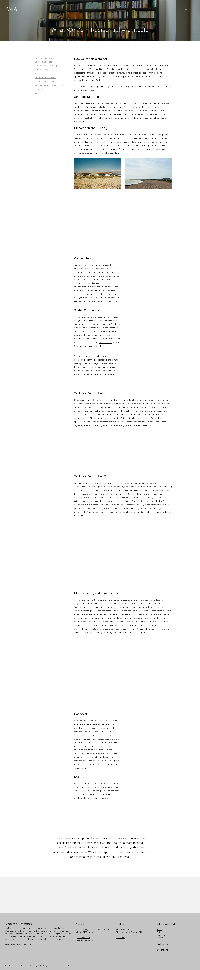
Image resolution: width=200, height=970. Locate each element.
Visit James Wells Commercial (18, 944)
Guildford (161, 932)
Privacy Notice (53, 966)
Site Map (33, 966)
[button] (190, 9)
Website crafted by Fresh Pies (70, 966)
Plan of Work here (97, 80)
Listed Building (105, 342)
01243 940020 (83, 938)
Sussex (160, 938)
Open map (120, 938)
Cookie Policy (42, 966)
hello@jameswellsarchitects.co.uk (92, 940)
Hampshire (161, 935)
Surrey (159, 930)
